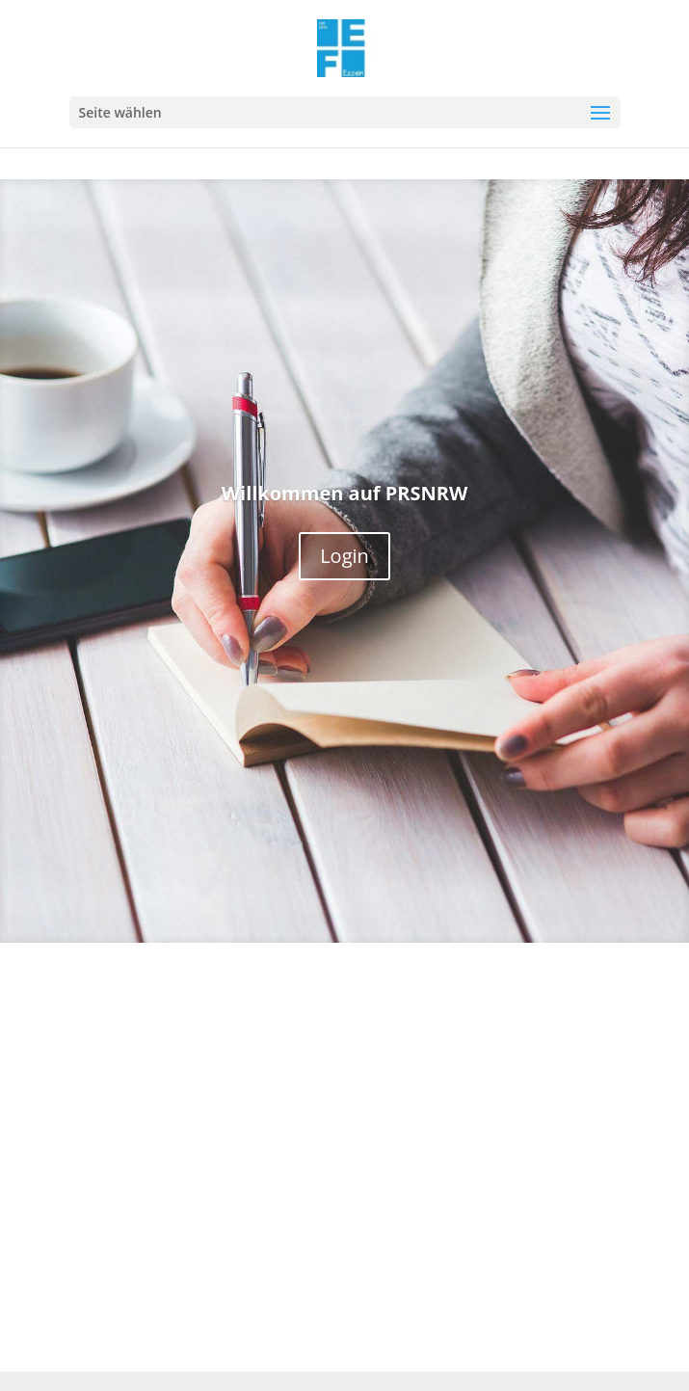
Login (344, 556)
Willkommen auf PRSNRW (345, 493)
